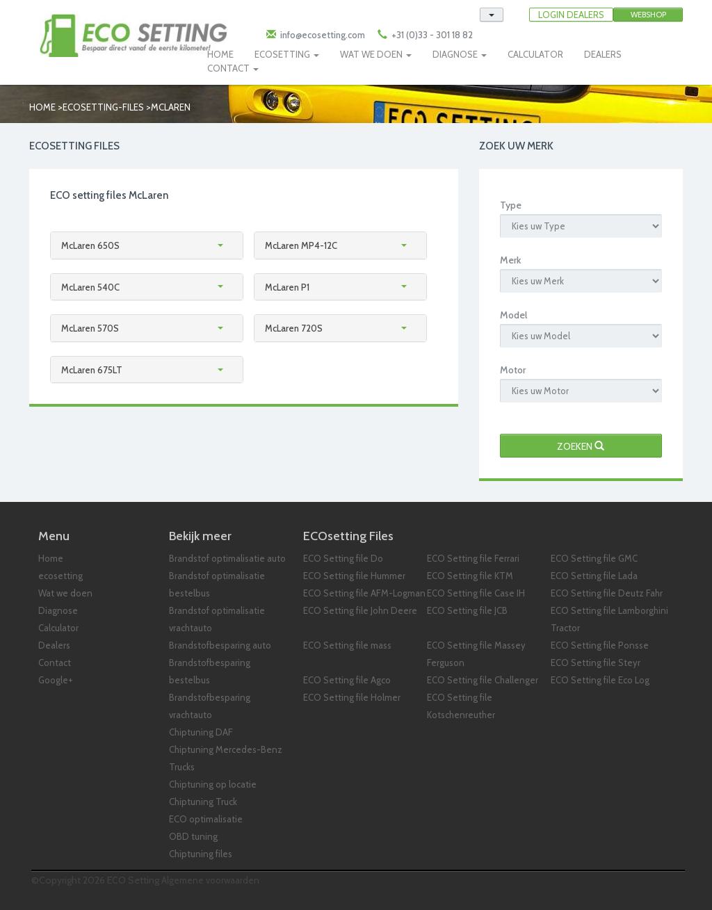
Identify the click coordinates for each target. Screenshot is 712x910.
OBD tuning (193, 836)
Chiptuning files (200, 853)
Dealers (54, 645)
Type (510, 205)
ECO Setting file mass (347, 645)
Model (513, 315)
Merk (510, 260)
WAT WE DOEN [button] (376, 54)
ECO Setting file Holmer (351, 697)
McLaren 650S (90, 245)
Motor (513, 370)
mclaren (171, 107)
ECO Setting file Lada (594, 575)
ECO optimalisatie (206, 818)
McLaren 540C (90, 287)
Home (42, 107)
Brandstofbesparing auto (220, 645)
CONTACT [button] (233, 68)
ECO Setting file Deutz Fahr (607, 593)
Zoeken (580, 446)
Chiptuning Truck (203, 801)
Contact (54, 662)
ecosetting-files (103, 107)
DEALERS (603, 54)
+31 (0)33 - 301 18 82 (431, 34)
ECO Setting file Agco (347, 679)
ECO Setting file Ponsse (600, 645)
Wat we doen (65, 593)
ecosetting (60, 575)
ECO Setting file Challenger (482, 679)
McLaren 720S (294, 328)
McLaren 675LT (91, 369)
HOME (220, 54)
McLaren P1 (287, 287)
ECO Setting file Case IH (476, 593)
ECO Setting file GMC (594, 558)
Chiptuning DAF (201, 732)
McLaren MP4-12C (301, 245)
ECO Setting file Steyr (595, 662)
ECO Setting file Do (343, 558)
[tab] (147, 245)
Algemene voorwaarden (210, 880)
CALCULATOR (535, 54)
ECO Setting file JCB (467, 610)
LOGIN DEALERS (571, 14)
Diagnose (58, 610)
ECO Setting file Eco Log (600, 679)
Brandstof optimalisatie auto (227, 558)
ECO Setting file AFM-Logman (364, 593)
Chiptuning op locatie (213, 784)
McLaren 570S (90, 328)
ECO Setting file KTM (470, 575)
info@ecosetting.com (322, 34)
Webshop (648, 14)
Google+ (55, 679)
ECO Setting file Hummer (354, 575)
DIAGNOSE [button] (459, 54)
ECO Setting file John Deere (360, 610)
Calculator (58, 627)
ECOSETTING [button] (286, 54)
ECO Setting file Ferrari (473, 558)
